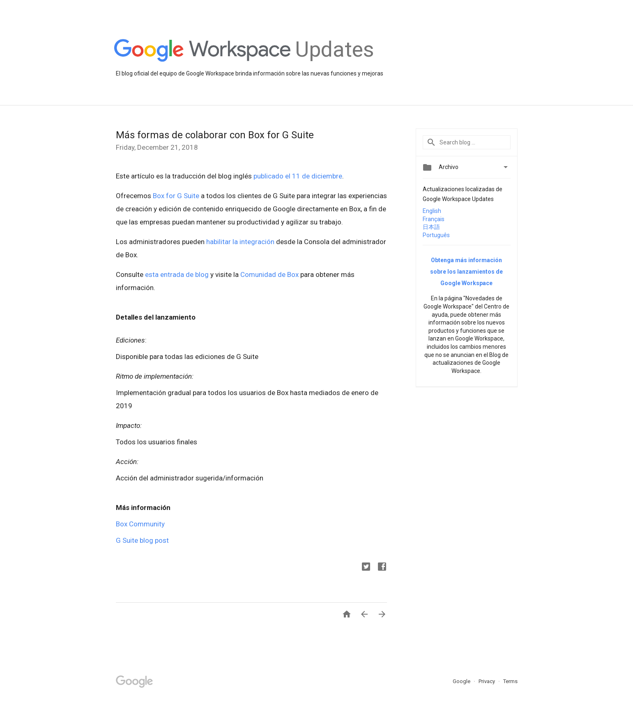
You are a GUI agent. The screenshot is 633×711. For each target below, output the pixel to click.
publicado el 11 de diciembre (297, 176)
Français (433, 219)
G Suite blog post (142, 540)
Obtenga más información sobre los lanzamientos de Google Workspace (466, 271)
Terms (510, 681)
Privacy (487, 681)
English (432, 211)
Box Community (140, 524)
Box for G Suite (176, 196)
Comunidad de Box (269, 274)
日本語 (431, 227)
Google (462, 681)
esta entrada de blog (177, 274)
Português (436, 235)
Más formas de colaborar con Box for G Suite (215, 135)
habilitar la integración (240, 242)
